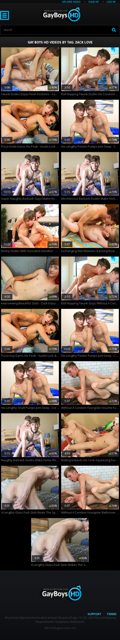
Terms (112, 614)
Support (95, 614)
